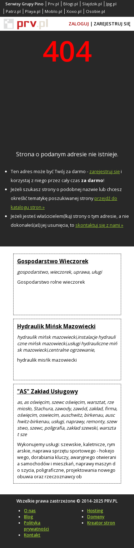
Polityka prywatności (36, 526)
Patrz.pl (13, 11)
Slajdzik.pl (92, 3)
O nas (30, 511)
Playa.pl (32, 11)
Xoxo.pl (73, 11)
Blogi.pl (70, 3)
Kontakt (32, 535)
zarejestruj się (104, 171)
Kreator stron (101, 523)
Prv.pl (53, 3)
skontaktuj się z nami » (99, 225)
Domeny (95, 517)
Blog (28, 517)
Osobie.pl (95, 11)
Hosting (95, 511)
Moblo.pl (53, 11)
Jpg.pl (111, 3)
